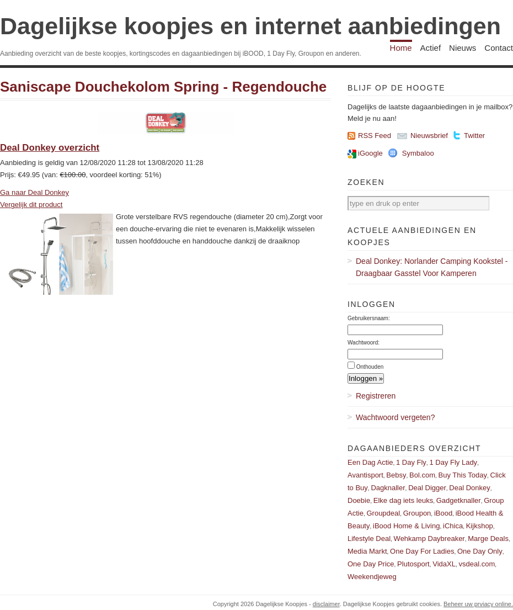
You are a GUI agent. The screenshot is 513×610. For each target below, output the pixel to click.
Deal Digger (427, 488)
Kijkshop (479, 526)
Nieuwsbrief (429, 135)
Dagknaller (388, 488)
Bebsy (396, 475)
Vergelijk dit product (31, 204)
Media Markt (367, 551)
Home (401, 47)
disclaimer (326, 604)
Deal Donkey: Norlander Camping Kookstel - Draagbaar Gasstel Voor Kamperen (431, 267)
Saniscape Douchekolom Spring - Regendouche (163, 86)
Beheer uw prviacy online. (478, 604)
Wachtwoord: (364, 343)
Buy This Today (463, 475)
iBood (443, 513)
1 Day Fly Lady (453, 462)
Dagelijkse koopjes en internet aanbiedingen (250, 26)
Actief (430, 47)
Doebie (359, 500)
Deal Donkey (469, 488)
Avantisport (365, 475)
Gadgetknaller (458, 500)
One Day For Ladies (422, 551)
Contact (498, 47)
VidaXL (444, 564)
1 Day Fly (411, 462)
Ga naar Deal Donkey (34, 192)
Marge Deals (488, 538)
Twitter (474, 135)
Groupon (417, 513)
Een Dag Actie (370, 462)
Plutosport (413, 564)
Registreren (376, 395)
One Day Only (480, 551)
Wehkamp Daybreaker (429, 538)
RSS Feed (374, 135)
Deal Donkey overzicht (49, 147)
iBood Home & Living (406, 526)
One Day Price (371, 564)
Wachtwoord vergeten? (395, 417)
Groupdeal (383, 513)
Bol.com (422, 475)
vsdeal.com (476, 564)
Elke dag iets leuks (403, 500)
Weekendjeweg (372, 576)
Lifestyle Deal (369, 538)
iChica (453, 526)
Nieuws (462, 47)
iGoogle (370, 153)
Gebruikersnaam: (369, 318)
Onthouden (370, 367)
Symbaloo (418, 153)
